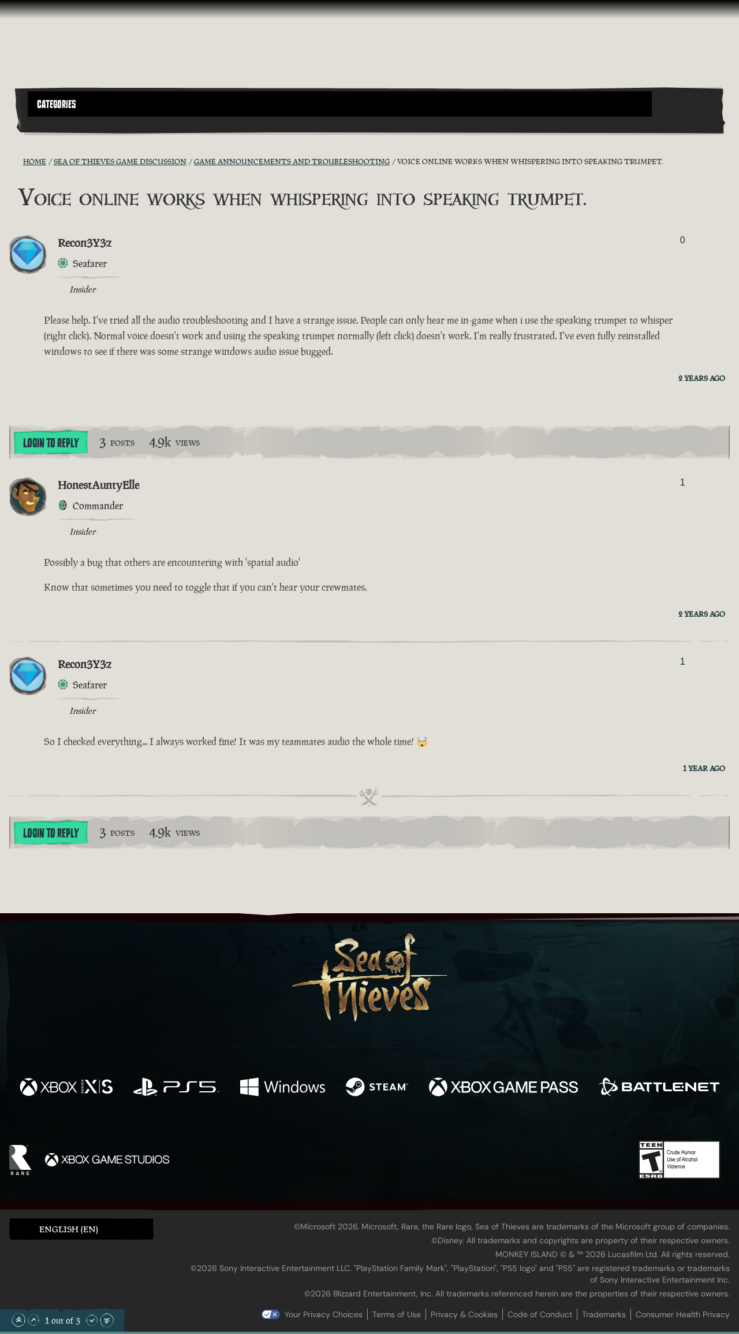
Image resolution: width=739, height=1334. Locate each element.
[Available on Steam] (377, 1088)
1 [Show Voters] (682, 482)
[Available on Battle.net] (659, 1088)
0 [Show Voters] (682, 240)
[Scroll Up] (33, 1320)
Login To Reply (51, 443)
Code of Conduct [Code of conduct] (539, 1314)
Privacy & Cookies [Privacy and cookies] (464, 1314)
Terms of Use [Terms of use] (396, 1314)
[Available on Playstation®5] (176, 1088)
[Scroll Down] (92, 1320)
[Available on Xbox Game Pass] (503, 1088)
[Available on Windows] (282, 1088)
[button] (340, 104)
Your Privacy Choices (324, 1314)
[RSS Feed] (16, 161)
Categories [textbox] (56, 104)
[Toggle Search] (55, 124)
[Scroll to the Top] (18, 1320)
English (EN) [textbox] (68, 1229)
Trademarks (604, 1314)
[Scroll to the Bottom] (107, 1320)
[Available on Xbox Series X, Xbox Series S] (66, 1088)
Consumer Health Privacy (683, 1314)
